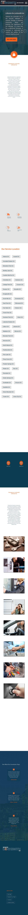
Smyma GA (18, 382)
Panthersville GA (7, 350)
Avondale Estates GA (8, 261)
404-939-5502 (20, 2)
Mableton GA (6, 331)
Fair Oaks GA (6, 308)
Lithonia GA (16, 326)
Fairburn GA (18, 308)
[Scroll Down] (14, 55)
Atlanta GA (6, 256)
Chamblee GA (7, 280)
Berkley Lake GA (7, 270)
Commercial (11, 898)
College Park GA (7, 284)
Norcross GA (6, 340)
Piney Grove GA (7, 359)
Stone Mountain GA (8, 392)
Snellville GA (6, 387)
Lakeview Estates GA (8, 322)
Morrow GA (18, 331)
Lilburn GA (6, 326)
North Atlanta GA (7, 345)
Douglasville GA (7, 294)
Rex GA (15, 368)
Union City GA (17, 396)
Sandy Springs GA (8, 378)
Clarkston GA (18, 280)
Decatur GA (6, 289)
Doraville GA (17, 289)
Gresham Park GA (8, 317)
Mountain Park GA (8, 336)
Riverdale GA (6, 373)
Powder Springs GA (8, 364)
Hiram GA (20, 317)
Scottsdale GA (7, 382)
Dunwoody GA (19, 298)
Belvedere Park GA (8, 266)
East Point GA (7, 303)
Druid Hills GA (7, 298)
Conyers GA (20, 284)
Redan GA (6, 368)
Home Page (11, 895)
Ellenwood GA (19, 303)
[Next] (25, 31)
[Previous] (3, 31)
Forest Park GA (7, 312)
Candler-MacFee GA (8, 275)
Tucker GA (6, 396)
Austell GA (16, 256)
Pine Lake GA (6, 354)
